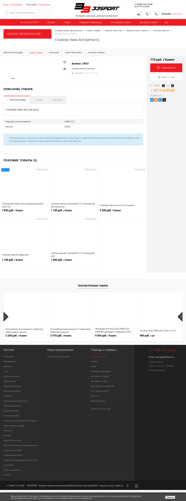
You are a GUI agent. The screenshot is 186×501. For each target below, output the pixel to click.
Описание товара (17, 100)
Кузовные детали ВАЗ (12, 455)
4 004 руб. (105, 335)
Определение (44, 4)
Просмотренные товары (93, 285)
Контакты (95, 396)
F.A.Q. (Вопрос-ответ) (100, 391)
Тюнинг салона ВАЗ (11, 470)
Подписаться (166, 67)
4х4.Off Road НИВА (11, 416)
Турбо (6, 371)
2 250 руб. (16, 335)
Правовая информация (90, 22)
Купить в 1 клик (166, 77)
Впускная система (11, 376)
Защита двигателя (11, 411)
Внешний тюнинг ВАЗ (12, 440)
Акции (67, 22)
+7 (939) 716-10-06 (144, 4)
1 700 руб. (24, 261)
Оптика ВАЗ (8, 465)
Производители (10, 361)
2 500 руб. (122, 211)
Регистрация (16, 4)
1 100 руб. (73, 211)
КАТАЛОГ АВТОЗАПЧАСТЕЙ (24, 33)
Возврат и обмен (98, 401)
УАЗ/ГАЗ (7, 475)
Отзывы (51, 22)
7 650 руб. (24, 211)
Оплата (39, 100)
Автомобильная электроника (16, 401)
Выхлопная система (12, 391)
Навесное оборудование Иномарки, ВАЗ (20, 460)
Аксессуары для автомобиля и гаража (20, 421)
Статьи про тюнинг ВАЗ (101, 409)
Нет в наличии (162, 90)
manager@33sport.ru (164, 357)
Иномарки (7, 430)
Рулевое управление (12, 406)
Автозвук (7, 435)
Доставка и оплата (149, 22)
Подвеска (7, 396)
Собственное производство (103, 386)
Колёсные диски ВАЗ (12, 450)
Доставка (57, 100)
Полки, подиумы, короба (13, 426)
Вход (5, 4)
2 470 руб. (60, 335)
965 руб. (147, 335)
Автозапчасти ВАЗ (29, 22)
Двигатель (7, 366)
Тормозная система (12, 386)
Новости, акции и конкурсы (58, 356)
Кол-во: (157, 85)
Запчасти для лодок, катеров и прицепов (20, 445)
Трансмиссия (9, 381)
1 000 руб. (73, 261)
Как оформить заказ (120, 22)
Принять (170, 497)
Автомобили (8, 356)
